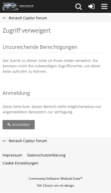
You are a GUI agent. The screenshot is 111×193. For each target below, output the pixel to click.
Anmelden (18, 124)
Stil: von (55, 185)
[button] (78, 6)
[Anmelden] (91, 6)
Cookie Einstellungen (21, 163)
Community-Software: (55, 178)
